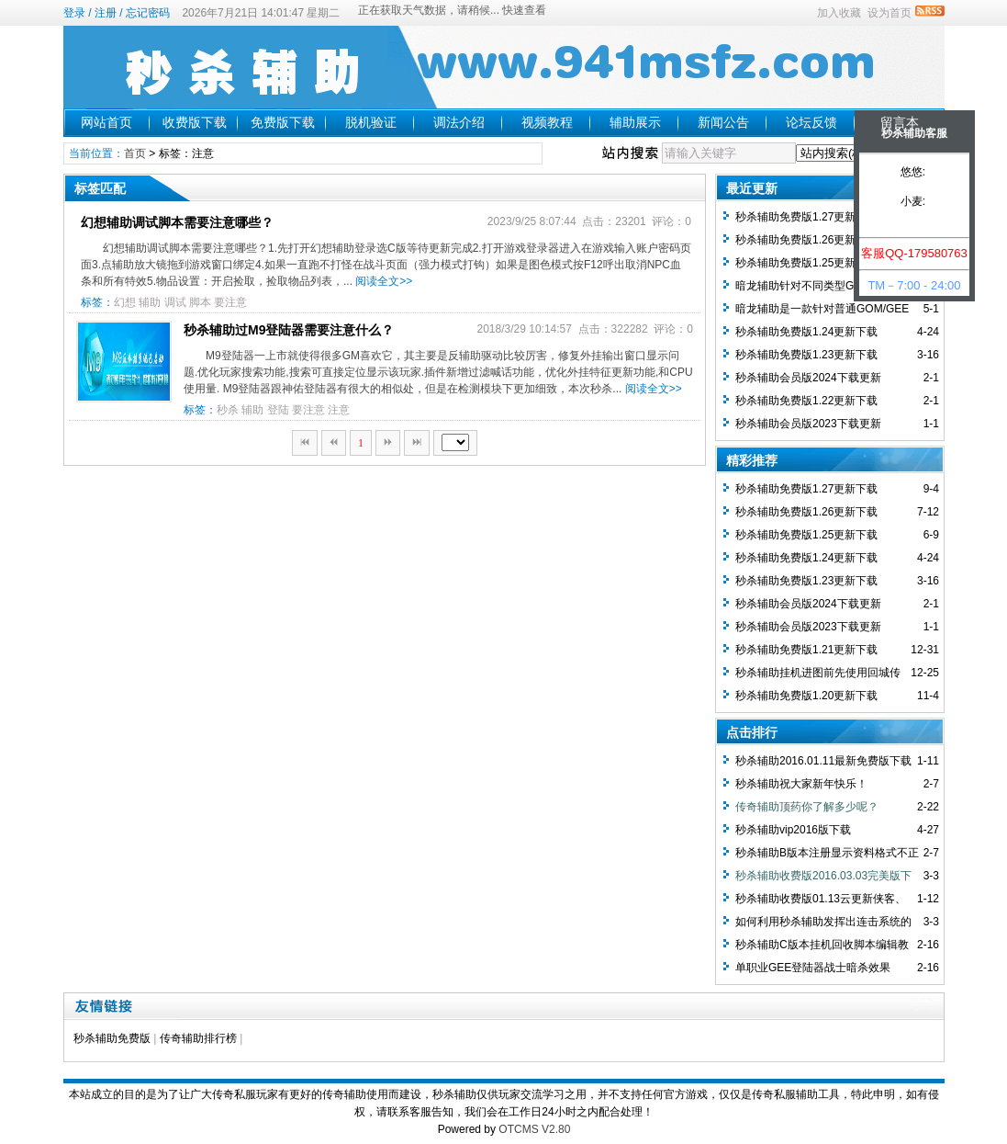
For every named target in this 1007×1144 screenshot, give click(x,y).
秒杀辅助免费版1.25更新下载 (806, 262)
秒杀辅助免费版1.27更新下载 (806, 216)
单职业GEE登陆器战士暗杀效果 (812, 967)
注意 (339, 409)
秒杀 (228, 409)
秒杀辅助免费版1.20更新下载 (806, 695)
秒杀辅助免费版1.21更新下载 (806, 649)
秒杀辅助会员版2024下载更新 (808, 377)
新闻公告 (723, 122)
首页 (135, 153)
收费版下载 (194, 122)
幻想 (125, 302)
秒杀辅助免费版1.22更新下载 (806, 400)
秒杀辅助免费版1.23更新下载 (806, 354)
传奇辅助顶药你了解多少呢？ (806, 806)
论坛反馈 (811, 122)
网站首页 (106, 122)
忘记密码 (148, 12)
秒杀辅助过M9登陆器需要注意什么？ (289, 330)
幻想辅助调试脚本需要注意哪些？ (177, 222)
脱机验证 (371, 122)
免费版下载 (283, 122)
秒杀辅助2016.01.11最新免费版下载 (823, 760)
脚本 (200, 302)
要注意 (230, 302)
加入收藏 (839, 12)
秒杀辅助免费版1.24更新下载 (806, 331)
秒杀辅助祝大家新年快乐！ (801, 783)
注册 (106, 12)
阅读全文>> (383, 281)
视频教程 (547, 122)
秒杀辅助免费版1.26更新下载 (806, 239)
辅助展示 (635, 122)
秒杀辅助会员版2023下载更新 (808, 423)
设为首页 (889, 12)
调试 (175, 302)
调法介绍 (459, 122)
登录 (74, 12)
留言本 (899, 122)
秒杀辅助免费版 (112, 1038)
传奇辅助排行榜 (198, 1038)
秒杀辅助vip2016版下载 (793, 829)
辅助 (150, 302)
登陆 (278, 409)
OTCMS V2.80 (534, 1129)
